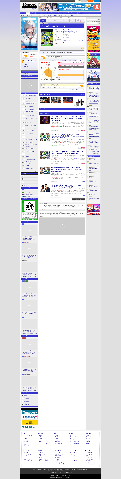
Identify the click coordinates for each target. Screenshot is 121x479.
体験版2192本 (34, 10)
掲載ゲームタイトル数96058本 (29, 8)
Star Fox (91, 177)
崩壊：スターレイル (93, 159)
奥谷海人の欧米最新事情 (30, 95)
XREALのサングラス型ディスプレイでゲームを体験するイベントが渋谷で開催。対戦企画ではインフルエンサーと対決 (94, 122)
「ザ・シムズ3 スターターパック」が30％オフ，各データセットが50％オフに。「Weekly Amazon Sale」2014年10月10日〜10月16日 (67, 118)
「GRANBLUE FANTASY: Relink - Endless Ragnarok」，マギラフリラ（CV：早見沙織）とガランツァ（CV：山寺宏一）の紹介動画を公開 (94, 135)
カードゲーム (89, 457)
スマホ (50, 13)
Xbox (33, 13)
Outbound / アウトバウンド (94, 182)
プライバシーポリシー (28, 395)
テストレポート (74, 454)
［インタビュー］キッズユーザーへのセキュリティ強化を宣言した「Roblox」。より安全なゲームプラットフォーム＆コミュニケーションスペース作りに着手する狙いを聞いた (29, 389)
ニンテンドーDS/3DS (43, 450)
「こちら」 (68, 470)
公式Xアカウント (28, 1)
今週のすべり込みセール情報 (31, 119)
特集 (25, 66)
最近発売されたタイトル (59, 15)
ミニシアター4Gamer (29, 154)
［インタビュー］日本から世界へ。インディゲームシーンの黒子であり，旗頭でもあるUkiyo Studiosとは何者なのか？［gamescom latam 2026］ (29, 352)
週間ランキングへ (96, 151)
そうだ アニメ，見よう (30, 130)
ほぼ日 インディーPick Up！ (31, 125)
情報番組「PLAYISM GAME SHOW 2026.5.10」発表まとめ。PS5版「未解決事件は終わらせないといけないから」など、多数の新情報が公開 (94, 108)
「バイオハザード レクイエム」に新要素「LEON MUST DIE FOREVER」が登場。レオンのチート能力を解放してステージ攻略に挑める (94, 102)
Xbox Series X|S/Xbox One (29, 192)
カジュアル (78, 40)
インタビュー (38, 15)
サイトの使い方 (37, 1)
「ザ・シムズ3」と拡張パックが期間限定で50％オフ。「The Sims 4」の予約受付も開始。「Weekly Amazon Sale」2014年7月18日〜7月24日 (68, 136)
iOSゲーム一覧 (58, 462)
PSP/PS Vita (87, 433)
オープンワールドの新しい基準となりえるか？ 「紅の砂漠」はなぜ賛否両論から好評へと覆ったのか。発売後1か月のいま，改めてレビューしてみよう (29, 295)
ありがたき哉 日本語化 (30, 159)
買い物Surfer (28, 156)
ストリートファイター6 (94, 186)
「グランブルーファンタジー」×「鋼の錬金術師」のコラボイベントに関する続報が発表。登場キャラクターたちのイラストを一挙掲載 (94, 148)
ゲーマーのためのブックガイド (31, 134)
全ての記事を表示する (79, 199)
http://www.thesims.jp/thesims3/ (69, 29)
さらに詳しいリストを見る (77, 89)
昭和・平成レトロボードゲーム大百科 (31, 145)
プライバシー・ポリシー (61, 475)
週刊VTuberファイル (29, 109)
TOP (23, 13)
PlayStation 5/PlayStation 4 (29, 194)
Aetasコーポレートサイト (29, 404)
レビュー (23, 15)
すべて (81, 60)
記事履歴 (90, 0)
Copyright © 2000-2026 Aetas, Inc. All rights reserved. (60, 477)
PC (28, 13)
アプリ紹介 (57, 459)
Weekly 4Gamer (28, 98)
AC (75, 13)
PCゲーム (26, 189)
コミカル (74, 40)
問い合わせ (45, 1)
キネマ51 (27, 165)
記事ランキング (27, 445)
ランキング (97, 0)
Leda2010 (48, 87)
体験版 (44, 15)
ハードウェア (69, 13)
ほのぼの (69, 40)
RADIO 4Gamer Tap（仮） (30, 128)
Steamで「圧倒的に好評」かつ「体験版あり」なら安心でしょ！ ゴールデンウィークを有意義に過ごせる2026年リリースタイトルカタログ (29, 238)
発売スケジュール (43, 441)
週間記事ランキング (28, 175)
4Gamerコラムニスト (29, 148)
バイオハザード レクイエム (94, 164)
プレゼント (26, 178)
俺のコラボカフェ (29, 142)
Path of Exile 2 (92, 194)
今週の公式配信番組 (29, 106)
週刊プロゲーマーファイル (31, 103)
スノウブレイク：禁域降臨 (94, 199)
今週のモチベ (28, 101)
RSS (22, 1)
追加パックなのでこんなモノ (51, 85)
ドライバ (26, 185)
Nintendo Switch (27, 196)
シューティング (89, 459)
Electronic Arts (66, 31)
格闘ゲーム (88, 455)
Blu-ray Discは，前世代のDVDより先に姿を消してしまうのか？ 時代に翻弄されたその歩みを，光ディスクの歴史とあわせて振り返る (29, 275)
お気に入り (84, 0)
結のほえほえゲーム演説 (30, 137)
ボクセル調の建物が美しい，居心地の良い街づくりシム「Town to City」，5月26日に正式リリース (94, 128)
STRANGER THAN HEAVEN (94, 169)
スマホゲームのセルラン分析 (31, 116)
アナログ (81, 13)
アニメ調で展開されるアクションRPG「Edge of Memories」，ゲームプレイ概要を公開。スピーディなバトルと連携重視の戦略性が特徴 (94, 89)
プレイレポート (30, 15)
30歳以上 (64, 60)
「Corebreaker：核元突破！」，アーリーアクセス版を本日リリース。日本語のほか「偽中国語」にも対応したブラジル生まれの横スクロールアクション (94, 115)
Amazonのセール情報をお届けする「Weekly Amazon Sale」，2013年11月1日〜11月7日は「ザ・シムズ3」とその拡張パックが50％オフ (67, 169)
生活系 (64, 40)
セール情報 (57, 457)
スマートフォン (57, 450)
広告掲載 (69, 475)
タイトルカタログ (43, 443)
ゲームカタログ (70, 15)
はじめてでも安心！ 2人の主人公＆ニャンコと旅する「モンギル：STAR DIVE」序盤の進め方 (29, 256)
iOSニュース (58, 452)
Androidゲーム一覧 (59, 464)
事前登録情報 (58, 455)
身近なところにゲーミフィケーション (31, 162)
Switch (44, 13)
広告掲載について (28, 401)
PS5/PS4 (38, 13)
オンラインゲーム (28, 435)
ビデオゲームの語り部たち (31, 151)
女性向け (57, 13)
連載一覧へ (35, 171)
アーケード (87, 450)
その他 (87, 462)
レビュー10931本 (26, 10)
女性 (75, 60)
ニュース (26, 64)
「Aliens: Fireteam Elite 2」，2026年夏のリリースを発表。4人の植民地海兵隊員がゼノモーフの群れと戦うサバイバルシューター (94, 141)
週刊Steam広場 (28, 122)
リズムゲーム (89, 460)
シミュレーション (67, 37)
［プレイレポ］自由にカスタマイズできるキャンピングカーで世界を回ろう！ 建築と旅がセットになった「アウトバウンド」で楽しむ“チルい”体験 (94, 95)
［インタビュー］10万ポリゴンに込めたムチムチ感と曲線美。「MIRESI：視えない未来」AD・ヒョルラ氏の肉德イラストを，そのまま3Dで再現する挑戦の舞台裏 (29, 371)
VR (62, 13)
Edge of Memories (92, 173)
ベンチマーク (73, 460)
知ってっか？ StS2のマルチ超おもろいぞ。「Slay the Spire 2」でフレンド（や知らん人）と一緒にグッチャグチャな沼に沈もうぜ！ (29, 314)
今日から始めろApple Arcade (31, 139)
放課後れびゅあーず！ (30, 168)
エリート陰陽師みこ (93, 190)
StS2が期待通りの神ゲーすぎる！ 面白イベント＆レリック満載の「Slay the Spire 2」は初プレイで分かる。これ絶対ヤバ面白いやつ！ (29, 332)
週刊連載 (26, 441)
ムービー (50, 15)
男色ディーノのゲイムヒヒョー (31, 112)
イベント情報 (89, 454)
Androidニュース (59, 454)
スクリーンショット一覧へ (79, 94)
